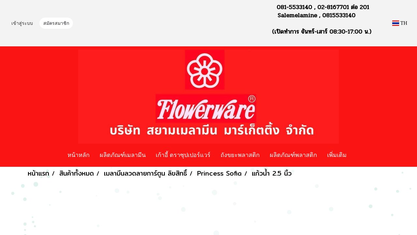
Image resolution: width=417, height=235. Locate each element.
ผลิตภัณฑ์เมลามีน (123, 155)
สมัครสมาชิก (56, 23)
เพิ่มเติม (337, 155)
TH (399, 23)
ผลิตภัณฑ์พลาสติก (293, 155)
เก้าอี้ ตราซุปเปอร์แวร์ (183, 155)
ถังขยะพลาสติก (240, 155)
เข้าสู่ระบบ (22, 23)
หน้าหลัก (78, 155)
